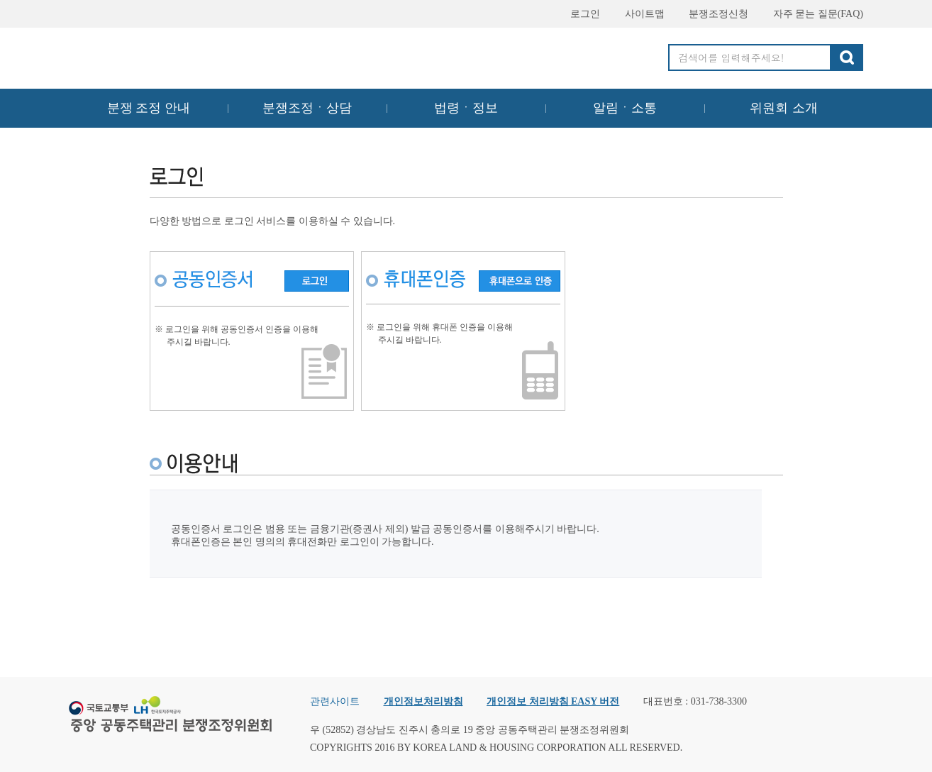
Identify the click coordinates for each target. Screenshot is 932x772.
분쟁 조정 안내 (148, 108)
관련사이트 (335, 701)
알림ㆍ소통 (625, 108)
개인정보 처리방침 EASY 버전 (553, 701)
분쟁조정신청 (712, 14)
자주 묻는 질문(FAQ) (811, 14)
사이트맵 (638, 14)
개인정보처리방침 (423, 701)
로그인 (578, 14)
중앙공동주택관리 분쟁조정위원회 (171, 55)
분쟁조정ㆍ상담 (307, 108)
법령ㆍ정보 (466, 108)
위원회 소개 (784, 108)
